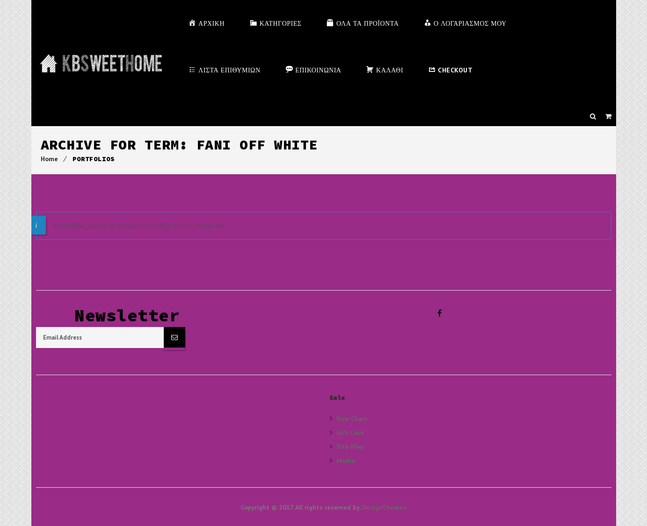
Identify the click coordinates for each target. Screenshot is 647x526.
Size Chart (352, 417)
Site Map (350, 445)
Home (49, 159)
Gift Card (350, 431)
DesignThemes (384, 506)
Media (345, 459)
